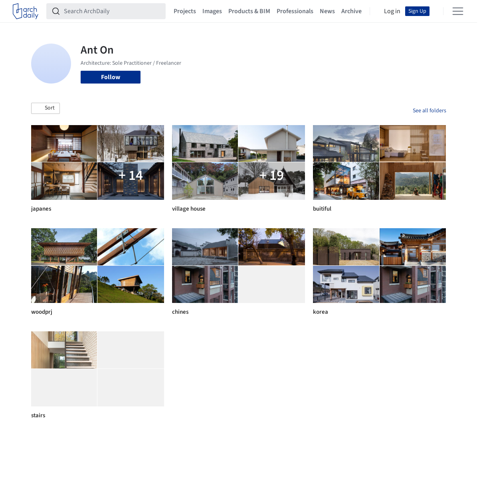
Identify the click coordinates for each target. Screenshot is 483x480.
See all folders (429, 111)
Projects (185, 11)
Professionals (295, 11)
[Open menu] (457, 11)
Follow (110, 77)
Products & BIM (249, 11)
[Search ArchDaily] (112, 11)
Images (212, 11)
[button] (45, 108)
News (327, 11)
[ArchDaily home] (25, 11)
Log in (392, 11)
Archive (351, 11)
